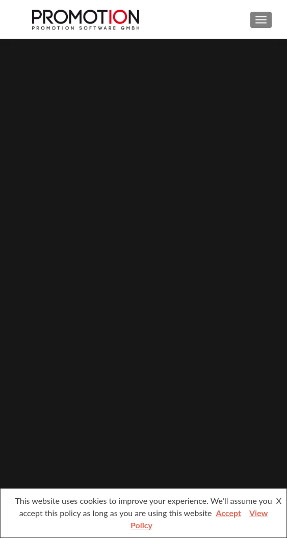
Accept (228, 513)
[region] (143, 268)
